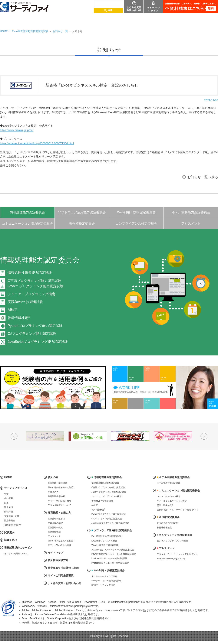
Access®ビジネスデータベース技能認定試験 (113, 550)
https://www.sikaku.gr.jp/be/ (16, 130)
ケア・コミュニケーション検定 (172, 501)
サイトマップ (55, 552)
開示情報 (8, 507)
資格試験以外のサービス (18, 547)
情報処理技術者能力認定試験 (30, 272)
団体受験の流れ (55, 527)
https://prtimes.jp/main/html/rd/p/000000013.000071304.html (37, 143)
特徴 (6, 494)
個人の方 (53, 477)
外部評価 (8, 511)
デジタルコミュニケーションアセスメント (177, 554)
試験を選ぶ (10, 539)
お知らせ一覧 (60, 31)
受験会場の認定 (55, 523)
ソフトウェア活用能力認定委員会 (82, 212)
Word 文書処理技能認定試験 (105, 545)
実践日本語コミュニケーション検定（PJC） (178, 509)
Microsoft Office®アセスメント (171, 558)
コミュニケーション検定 (168, 496)
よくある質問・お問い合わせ (64, 583)
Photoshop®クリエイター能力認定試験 (110, 563)
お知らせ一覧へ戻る (202, 177)
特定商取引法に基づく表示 (63, 567)
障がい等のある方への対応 (60, 487)
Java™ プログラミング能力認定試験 (109, 492)
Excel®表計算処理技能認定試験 (30, 31)
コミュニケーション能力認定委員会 (27, 223)
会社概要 (8, 498)
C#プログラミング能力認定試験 (32, 333)
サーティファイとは (15, 488)
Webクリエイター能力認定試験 (106, 580)
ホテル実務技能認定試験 (168, 483)
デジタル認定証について (59, 505)
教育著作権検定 (164, 527)
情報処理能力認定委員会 (27, 212)
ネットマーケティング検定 (104, 576)
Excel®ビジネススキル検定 (105, 541)
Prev (14, 436)
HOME (4, 31)
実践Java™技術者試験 (102, 501)
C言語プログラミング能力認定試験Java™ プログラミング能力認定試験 (35, 283)
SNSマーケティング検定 (103, 585)
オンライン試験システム (16, 553)
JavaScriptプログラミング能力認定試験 (38, 342)
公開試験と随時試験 (57, 483)
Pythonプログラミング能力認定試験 (35, 326)
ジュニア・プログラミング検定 (31, 294)
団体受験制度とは (56, 518)
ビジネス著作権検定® (167, 523)
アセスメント (191, 223)
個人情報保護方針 (58, 560)
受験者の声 (53, 492)
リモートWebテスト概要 (59, 501)
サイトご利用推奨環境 (60, 575)
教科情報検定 (19, 318)
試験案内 (9, 532)
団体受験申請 (54, 532)
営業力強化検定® (165, 505)
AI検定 (13, 310)
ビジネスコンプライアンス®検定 (172, 541)
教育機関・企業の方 (59, 512)
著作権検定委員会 (82, 223)
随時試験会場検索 (56, 496)
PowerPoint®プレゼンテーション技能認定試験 (114, 554)
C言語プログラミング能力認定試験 (108, 487)
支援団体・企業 (11, 516)
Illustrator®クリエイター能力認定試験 (110, 558)
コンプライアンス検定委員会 (136, 223)
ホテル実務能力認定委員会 (191, 212)
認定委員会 (9, 520)
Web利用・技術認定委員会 (136, 212)
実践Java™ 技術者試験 (25, 302)
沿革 (6, 503)
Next (204, 436)
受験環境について (12, 525)
